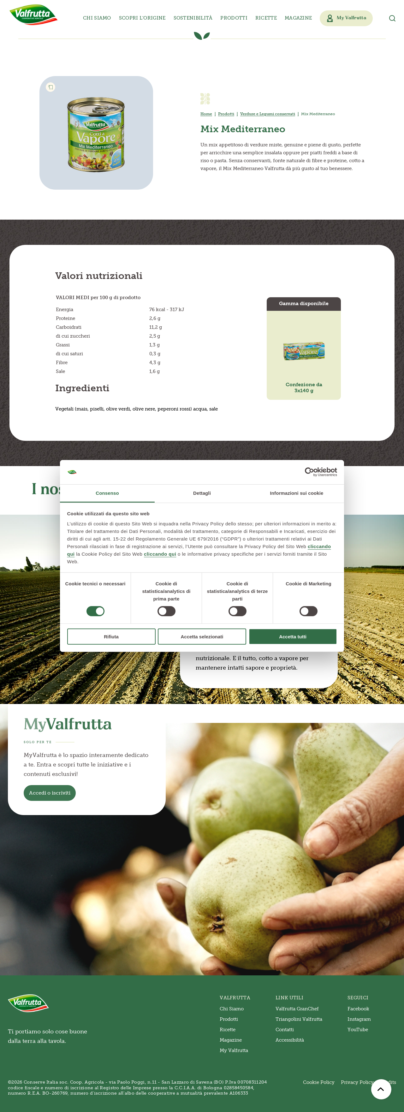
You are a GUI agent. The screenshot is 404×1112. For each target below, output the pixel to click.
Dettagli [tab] (202, 493)
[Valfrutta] (34, 14)
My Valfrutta (234, 1050)
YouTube (358, 1029)
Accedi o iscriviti (49, 793)
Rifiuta (111, 636)
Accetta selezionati (202, 636)
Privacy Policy (357, 1082)
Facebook (358, 1009)
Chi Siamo (232, 1009)
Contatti (285, 1029)
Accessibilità (290, 1040)
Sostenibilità (193, 18)
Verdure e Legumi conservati (267, 114)
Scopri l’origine (142, 18)
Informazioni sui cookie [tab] (297, 493)
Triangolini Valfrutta (299, 1019)
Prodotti (226, 114)
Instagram (359, 1019)
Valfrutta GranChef (297, 1009)
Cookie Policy (319, 1082)
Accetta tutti (292, 636)
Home (206, 114)
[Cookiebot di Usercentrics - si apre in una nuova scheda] (309, 472)
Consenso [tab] (107, 493)
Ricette (266, 18)
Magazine (298, 18)
